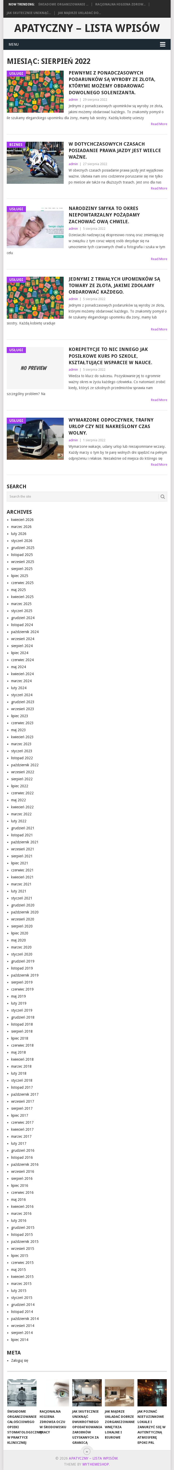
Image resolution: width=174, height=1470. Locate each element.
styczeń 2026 (21, 541)
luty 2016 (18, 1220)
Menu (14, 44)
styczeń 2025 (21, 611)
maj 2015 (18, 1270)
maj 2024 (18, 667)
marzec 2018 (21, 1066)
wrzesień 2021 (22, 849)
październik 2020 (25, 912)
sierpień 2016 (22, 1178)
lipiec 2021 (19, 863)
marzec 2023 (21, 744)
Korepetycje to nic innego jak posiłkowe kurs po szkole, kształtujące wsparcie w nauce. (110, 356)
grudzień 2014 (22, 1305)
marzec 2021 (21, 884)
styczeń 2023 (21, 751)
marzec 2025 (21, 604)
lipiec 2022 (19, 786)
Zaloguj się (19, 1360)
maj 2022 (18, 800)
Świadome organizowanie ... (63, 4)
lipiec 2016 (19, 1185)
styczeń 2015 (21, 1298)
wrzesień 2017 (22, 1101)
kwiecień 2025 (22, 597)
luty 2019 (18, 1003)
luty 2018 (18, 1073)
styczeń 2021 (21, 898)
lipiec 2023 (19, 716)
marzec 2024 (21, 681)
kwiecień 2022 (22, 807)
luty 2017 (18, 1143)
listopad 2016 (22, 1157)
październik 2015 (25, 1241)
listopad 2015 (22, 1234)
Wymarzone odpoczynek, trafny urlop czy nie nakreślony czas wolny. (111, 426)
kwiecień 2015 (22, 1277)
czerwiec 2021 (22, 870)
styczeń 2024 (21, 695)
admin (73, 99)
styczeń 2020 (21, 954)
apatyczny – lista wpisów (87, 28)
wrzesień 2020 (22, 919)
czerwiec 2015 (22, 1263)
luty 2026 (18, 534)
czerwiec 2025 (22, 583)
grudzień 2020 (22, 905)
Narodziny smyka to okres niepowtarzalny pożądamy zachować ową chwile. (104, 215)
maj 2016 (18, 1199)
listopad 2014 (22, 1312)
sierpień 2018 (22, 1031)
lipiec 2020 (19, 933)
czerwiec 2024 (22, 660)
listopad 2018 (22, 1024)
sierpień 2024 (22, 646)
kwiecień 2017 (22, 1129)
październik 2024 (25, 632)
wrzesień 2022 (22, 772)
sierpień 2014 (22, 1333)
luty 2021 (18, 891)
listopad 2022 (22, 758)
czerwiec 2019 (22, 989)
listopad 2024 (22, 625)
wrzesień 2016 (22, 1171)
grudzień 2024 (22, 618)
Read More (159, 124)
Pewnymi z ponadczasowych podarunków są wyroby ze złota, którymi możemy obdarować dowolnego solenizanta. (112, 82)
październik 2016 (25, 1164)
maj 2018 (18, 1052)
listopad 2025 (22, 555)
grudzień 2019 (22, 961)
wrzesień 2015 (22, 1249)
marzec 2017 (21, 1136)
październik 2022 (25, 765)
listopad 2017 (22, 1087)
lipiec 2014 (19, 1340)
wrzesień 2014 (22, 1326)
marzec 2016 (21, 1213)
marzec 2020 (21, 947)
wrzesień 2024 (22, 639)
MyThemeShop (95, 1464)
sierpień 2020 (22, 926)
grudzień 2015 (22, 1227)
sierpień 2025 (22, 569)
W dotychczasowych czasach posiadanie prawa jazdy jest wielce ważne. (115, 150)
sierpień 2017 (22, 1108)
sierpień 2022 (22, 779)
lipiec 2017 (19, 1115)
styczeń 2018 (21, 1080)
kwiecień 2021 (22, 877)
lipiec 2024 (19, 653)
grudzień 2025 (22, 548)
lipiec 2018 (19, 1038)
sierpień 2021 (22, 856)
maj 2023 (18, 730)
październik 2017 (25, 1094)
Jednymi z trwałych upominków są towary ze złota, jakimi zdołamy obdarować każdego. (114, 285)
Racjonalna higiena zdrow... (120, 4)
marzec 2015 (21, 1284)
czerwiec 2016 (22, 1192)
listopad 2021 (22, 835)
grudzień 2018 (22, 1017)
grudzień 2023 (22, 702)
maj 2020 (18, 940)
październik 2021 (25, 842)
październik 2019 (25, 975)
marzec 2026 (21, 527)
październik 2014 (25, 1319)
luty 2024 (18, 688)
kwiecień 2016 (22, 1206)
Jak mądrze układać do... (79, 13)
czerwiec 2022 (22, 793)
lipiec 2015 (19, 1256)
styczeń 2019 (21, 1010)
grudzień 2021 (22, 828)
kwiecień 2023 (22, 737)
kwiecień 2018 (22, 1059)
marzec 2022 (21, 814)
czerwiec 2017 (22, 1122)
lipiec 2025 (19, 576)
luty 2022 (18, 821)
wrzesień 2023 (22, 709)
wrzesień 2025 (22, 562)
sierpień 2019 (22, 982)
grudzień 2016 (22, 1150)
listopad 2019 (22, 968)
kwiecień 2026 (22, 520)
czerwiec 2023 (22, 723)
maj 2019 (18, 996)
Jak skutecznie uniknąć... (29, 13)
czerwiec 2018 (22, 1045)
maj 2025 (18, 590)
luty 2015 (18, 1291)
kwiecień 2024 (22, 674)
